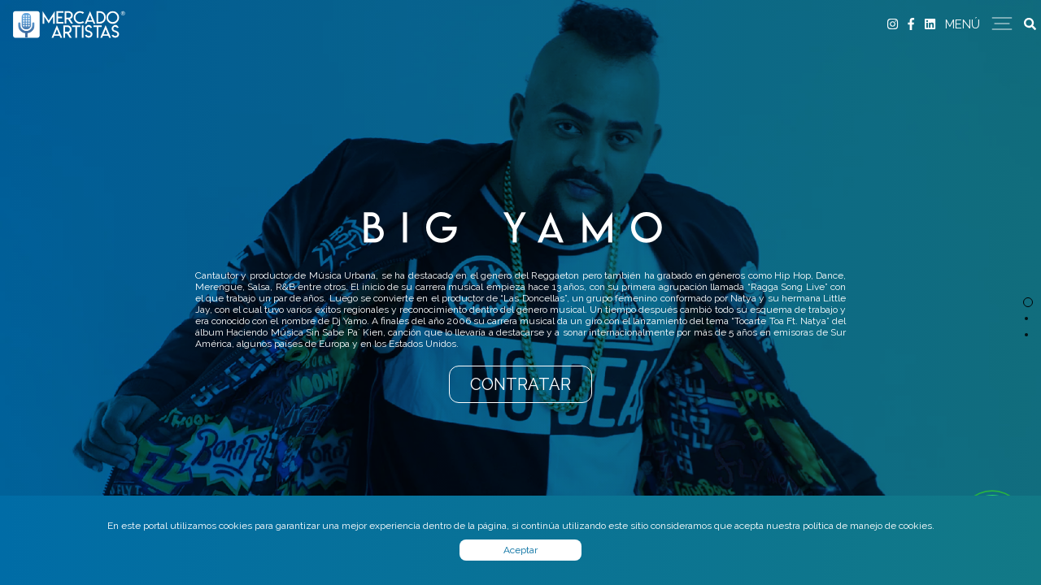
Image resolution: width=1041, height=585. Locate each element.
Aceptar (520, 550)
